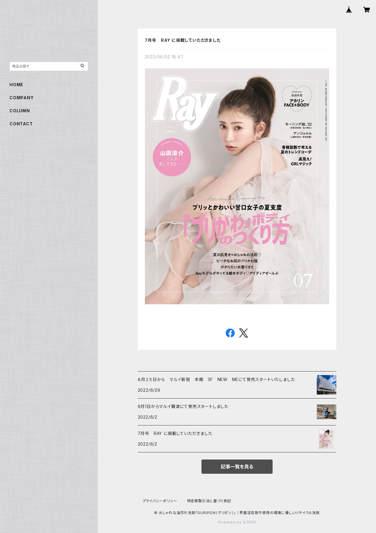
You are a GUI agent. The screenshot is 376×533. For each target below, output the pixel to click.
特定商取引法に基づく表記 (209, 501)
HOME (16, 84)
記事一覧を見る (237, 467)
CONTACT (21, 123)
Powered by (237, 522)
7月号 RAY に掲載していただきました (183, 40)
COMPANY (21, 97)
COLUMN (19, 110)
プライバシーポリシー (160, 501)
